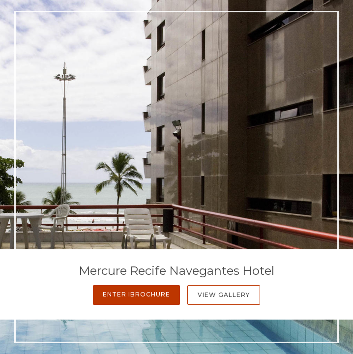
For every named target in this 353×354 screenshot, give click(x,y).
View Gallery (224, 294)
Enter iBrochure (136, 294)
